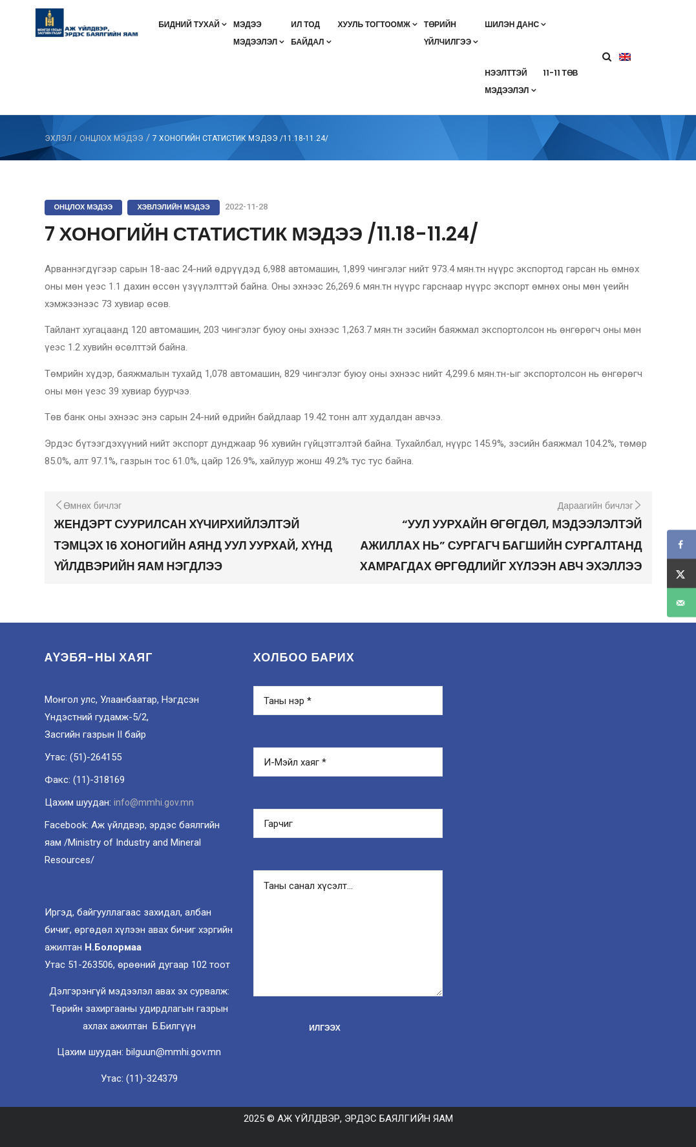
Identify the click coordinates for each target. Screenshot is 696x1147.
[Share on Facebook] (681, 544)
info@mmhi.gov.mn (154, 802)
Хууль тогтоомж (377, 24)
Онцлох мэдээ (111, 138)
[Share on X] (681, 573)
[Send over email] (681, 602)
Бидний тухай (192, 24)
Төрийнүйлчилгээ (451, 33)
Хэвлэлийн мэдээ (173, 207)
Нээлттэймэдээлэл (510, 81)
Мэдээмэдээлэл (258, 33)
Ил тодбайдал (311, 33)
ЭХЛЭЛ (58, 138)
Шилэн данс (515, 24)
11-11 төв (560, 72)
